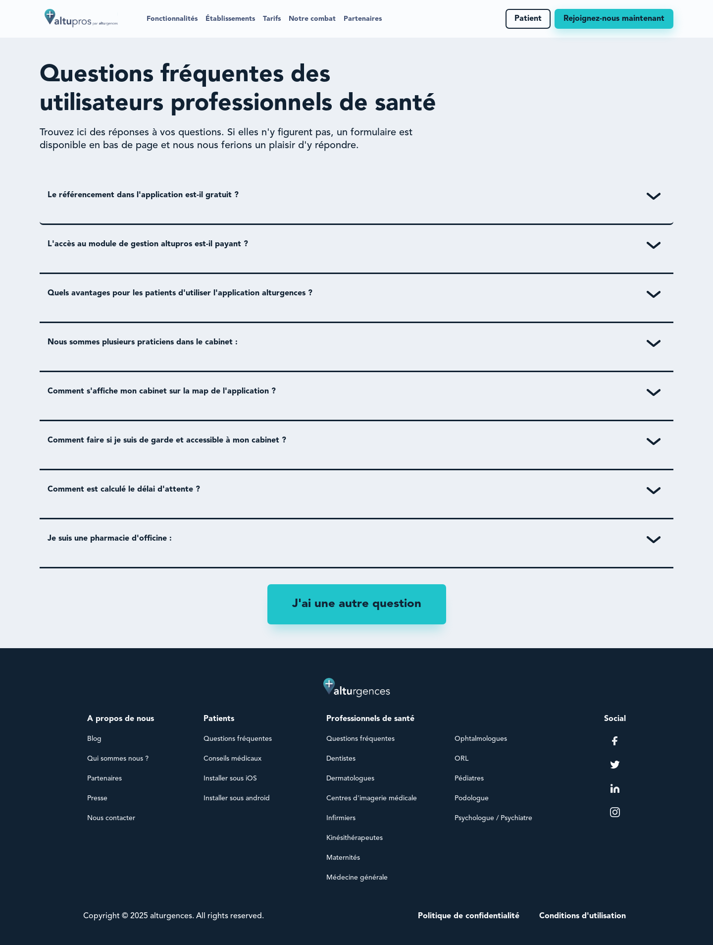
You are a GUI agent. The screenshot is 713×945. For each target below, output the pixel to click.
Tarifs (272, 18)
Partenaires (363, 18)
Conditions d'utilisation (582, 916)
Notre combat (312, 18)
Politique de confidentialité (468, 916)
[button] (172, 19)
